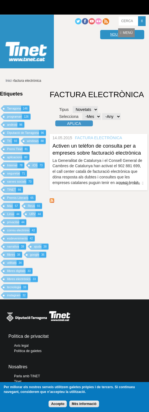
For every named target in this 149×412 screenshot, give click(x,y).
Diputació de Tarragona (26, 133)
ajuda (41, 246)
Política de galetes (28, 351)
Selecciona (69, 116)
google (38, 254)
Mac (13, 206)
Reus (35, 206)
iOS (38, 165)
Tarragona (18, 108)
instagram (17, 295)
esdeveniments (21, 238)
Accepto (57, 404)
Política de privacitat (28, 336)
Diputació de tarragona (24, 7)
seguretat (17, 173)
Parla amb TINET (27, 376)
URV (36, 214)
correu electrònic (22, 230)
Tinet (17, 381)
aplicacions (18, 157)
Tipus (64, 109)
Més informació (84, 404)
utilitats (15, 263)
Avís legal (21, 346)
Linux (14, 214)
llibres (14, 254)
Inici (9, 81)
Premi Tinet (18, 149)
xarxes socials (20, 181)
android (15, 124)
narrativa (16, 246)
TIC (13, 141)
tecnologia (17, 287)
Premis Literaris (21, 198)
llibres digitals (20, 271)
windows (36, 141)
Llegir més (130, 183)
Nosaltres (17, 366)
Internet (15, 165)
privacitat (16, 222)
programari (19, 116)
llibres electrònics (22, 279)
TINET (15, 189)
